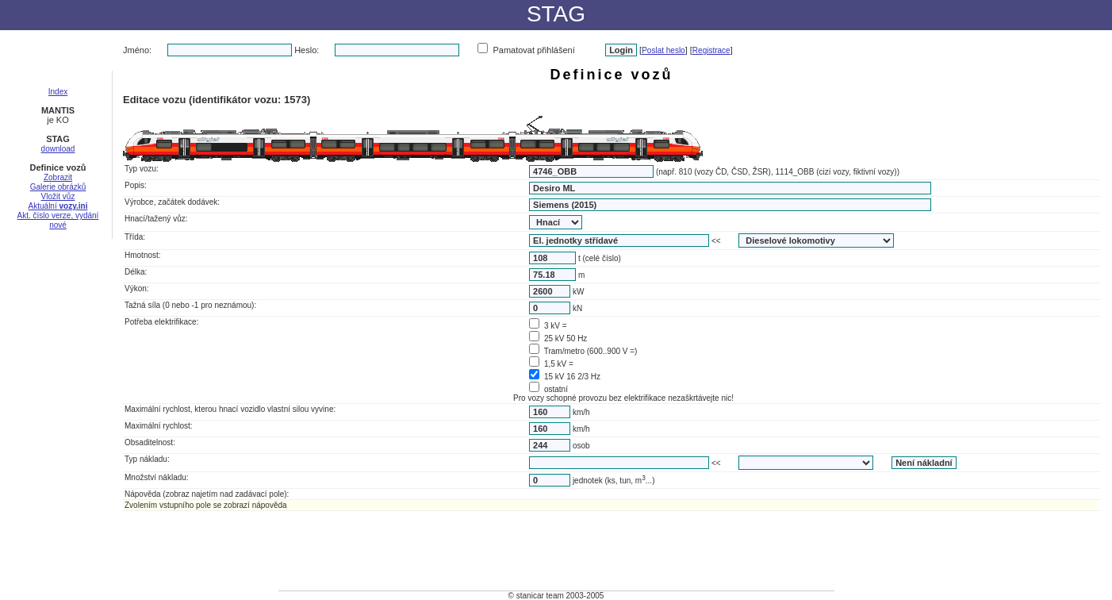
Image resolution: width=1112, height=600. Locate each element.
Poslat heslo (663, 50)
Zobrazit (58, 177)
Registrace (711, 50)
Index (57, 91)
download (58, 148)
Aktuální (58, 206)
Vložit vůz (58, 196)
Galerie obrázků (58, 187)
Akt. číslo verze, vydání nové (58, 220)
